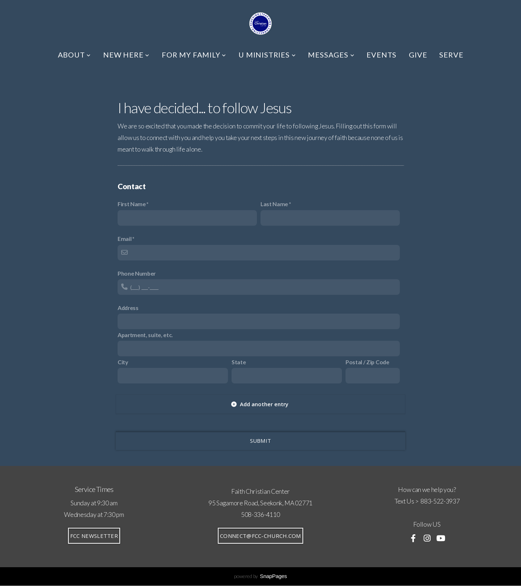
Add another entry (259, 404)
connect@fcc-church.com (260, 535)
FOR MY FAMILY (194, 54)
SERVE (451, 54)
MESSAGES (331, 54)
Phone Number (137, 273)
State (239, 361)
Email (124, 238)
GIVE (418, 54)
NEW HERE (126, 54)
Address (128, 307)
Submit (260, 440)
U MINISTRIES (267, 54)
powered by (260, 576)
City (123, 361)
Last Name (274, 203)
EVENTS (382, 54)
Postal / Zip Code (367, 361)
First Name (132, 203)
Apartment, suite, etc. (145, 334)
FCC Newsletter (94, 535)
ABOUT (74, 54)
